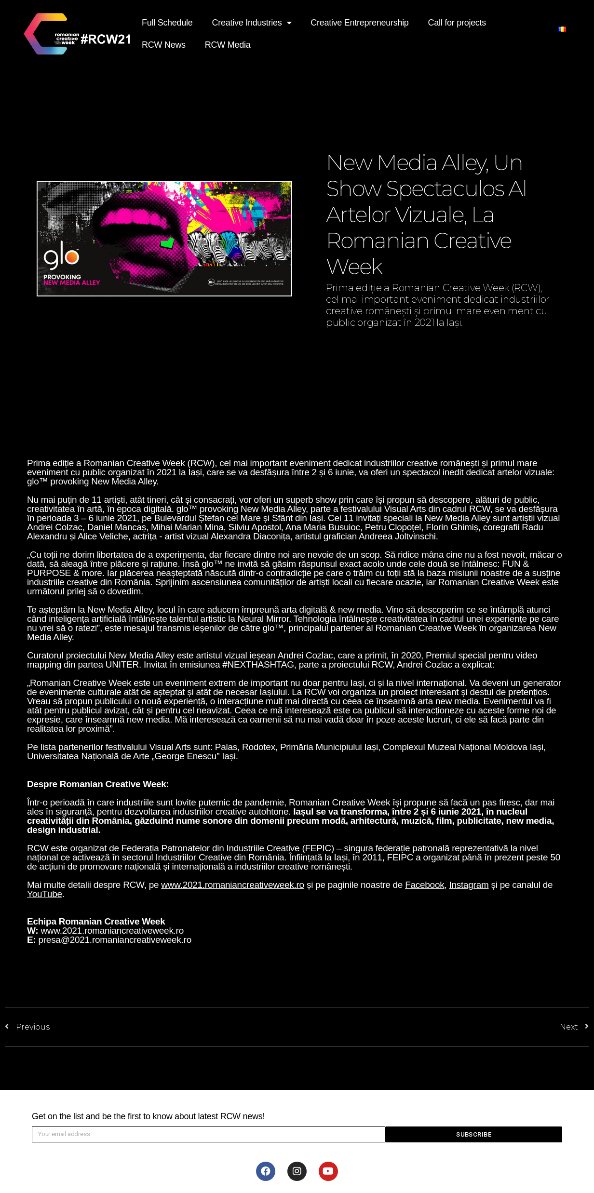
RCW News (164, 45)
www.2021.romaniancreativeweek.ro (112, 930)
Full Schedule (167, 22)
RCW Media (228, 45)
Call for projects (457, 22)
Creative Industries (252, 23)
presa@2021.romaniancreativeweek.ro (114, 940)
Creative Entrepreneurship (359, 22)
